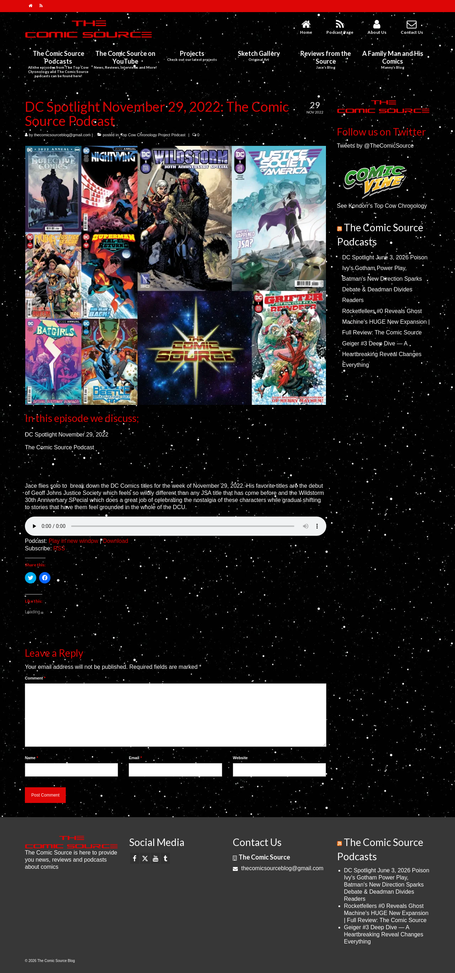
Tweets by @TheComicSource (375, 146)
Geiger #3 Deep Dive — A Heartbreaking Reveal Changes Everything (382, 354)
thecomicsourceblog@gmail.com (62, 135)
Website (240, 758)
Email (135, 758)
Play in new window (73, 541)
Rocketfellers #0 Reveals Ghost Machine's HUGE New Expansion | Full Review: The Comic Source (386, 321)
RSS (59, 548)
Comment (35, 678)
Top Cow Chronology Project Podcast (153, 135)
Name (31, 758)
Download (115, 541)
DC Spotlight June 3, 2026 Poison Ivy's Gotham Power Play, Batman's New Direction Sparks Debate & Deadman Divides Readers (385, 278)
